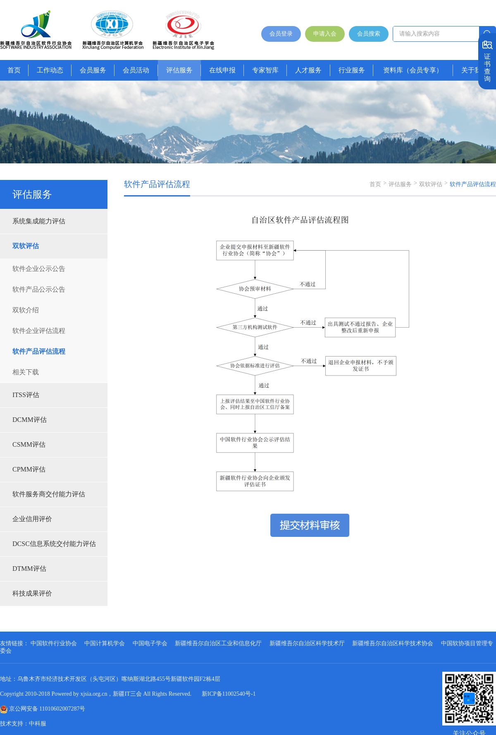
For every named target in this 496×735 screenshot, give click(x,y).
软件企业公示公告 (38, 268)
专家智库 (265, 70)
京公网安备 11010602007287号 (47, 709)
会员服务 (93, 70)
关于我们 (474, 70)
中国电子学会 (150, 643)
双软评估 (25, 245)
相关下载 (25, 372)
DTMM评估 (29, 568)
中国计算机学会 (104, 643)
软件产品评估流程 (38, 351)
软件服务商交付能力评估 (48, 494)
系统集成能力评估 (38, 221)
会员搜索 (368, 34)
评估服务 (179, 70)
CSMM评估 (28, 444)
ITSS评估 (25, 394)
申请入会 (324, 34)
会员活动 (136, 70)
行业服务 (352, 70)
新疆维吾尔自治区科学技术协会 (392, 643)
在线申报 (222, 70)
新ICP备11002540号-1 (229, 694)
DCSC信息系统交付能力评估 (54, 543)
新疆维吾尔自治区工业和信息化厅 (218, 643)
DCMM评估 (29, 419)
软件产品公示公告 (38, 289)
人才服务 (308, 70)
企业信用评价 (32, 518)
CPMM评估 (28, 469)
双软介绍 (25, 310)
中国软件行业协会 (54, 643)
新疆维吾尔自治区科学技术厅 (307, 643)
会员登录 (281, 34)
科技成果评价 (32, 593)
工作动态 (50, 70)
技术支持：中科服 (23, 724)
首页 (14, 70)
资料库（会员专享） (413, 70)
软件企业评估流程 (38, 330)
